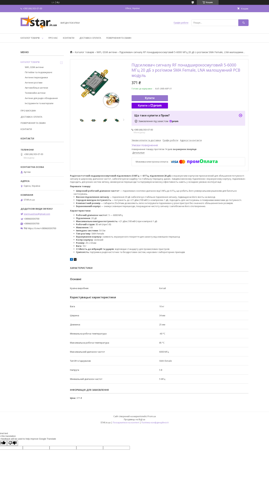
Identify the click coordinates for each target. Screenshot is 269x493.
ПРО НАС (53, 37)
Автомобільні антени (36, 87)
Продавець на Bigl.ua (134, 419)
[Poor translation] (12, 443)
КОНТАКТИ (68, 37)
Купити (150, 98)
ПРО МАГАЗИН (28, 110)
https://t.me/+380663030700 (42, 228)
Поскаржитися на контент (126, 422)
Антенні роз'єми (33, 82)
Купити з (150, 105)
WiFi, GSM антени (107, 52)
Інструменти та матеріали (39, 103)
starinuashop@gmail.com (37, 214)
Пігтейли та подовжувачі (38, 72)
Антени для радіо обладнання (41, 98)
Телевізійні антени (35, 92)
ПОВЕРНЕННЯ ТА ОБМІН (118, 37)
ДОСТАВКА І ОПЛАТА (90, 37)
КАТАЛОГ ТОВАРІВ (30, 37)
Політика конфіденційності (155, 422)
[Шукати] (243, 22)
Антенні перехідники (36, 77)
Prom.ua (152, 416)
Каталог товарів (84, 52)
